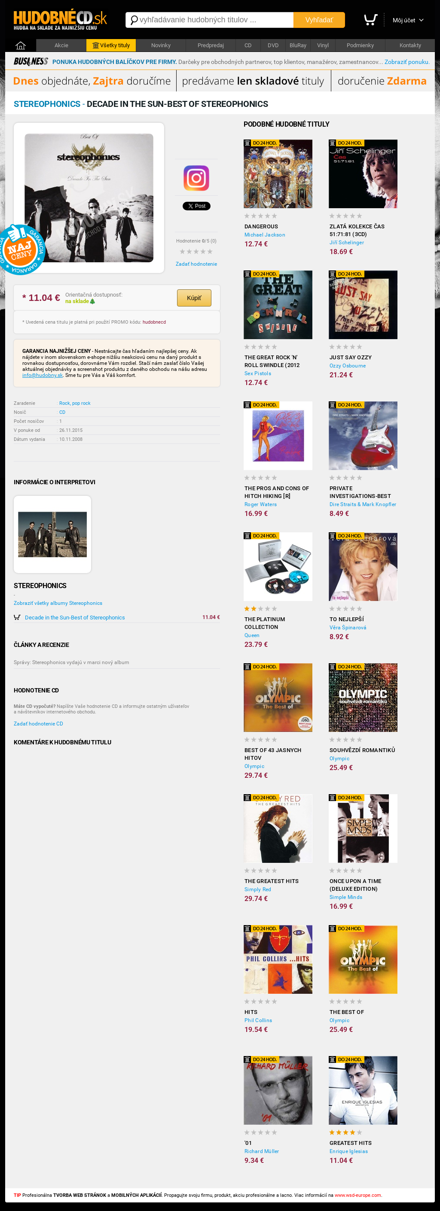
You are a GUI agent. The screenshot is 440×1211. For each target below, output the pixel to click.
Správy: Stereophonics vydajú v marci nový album (71, 662)
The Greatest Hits (271, 881)
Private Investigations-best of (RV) (360, 492)
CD (248, 45)
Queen (252, 635)
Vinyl (323, 45)
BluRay (298, 45)
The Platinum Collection (264, 623)
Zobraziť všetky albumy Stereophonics (58, 603)
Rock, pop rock (75, 403)
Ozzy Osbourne (348, 366)
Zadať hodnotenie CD (38, 724)
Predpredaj (211, 45)
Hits (250, 1012)
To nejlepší (347, 619)
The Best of (347, 1012)
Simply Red (258, 889)
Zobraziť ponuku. (407, 61)
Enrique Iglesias (349, 1151)
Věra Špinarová (348, 628)
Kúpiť (194, 297)
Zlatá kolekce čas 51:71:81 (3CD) (357, 230)
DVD (273, 45)
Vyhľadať (319, 20)
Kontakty (410, 45)
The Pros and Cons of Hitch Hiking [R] (276, 492)
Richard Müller (261, 1151)
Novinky (161, 45)
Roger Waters (260, 504)
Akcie (61, 45)
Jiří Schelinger (347, 243)
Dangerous (261, 226)
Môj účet (404, 20)
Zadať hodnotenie (196, 264)
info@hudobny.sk (42, 375)
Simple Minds (346, 897)
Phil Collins (258, 1020)
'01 (248, 1143)
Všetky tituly (111, 45)
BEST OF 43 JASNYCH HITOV (273, 754)
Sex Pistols (257, 373)
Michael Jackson (264, 235)
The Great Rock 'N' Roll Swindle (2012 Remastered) (272, 361)
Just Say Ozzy (351, 357)
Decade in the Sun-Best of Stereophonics (75, 617)
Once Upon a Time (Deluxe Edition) (355, 885)
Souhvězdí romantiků (362, 750)
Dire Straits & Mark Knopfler (363, 504)
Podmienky (360, 45)
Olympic (254, 766)
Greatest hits (351, 1143)
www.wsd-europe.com (358, 1195)
